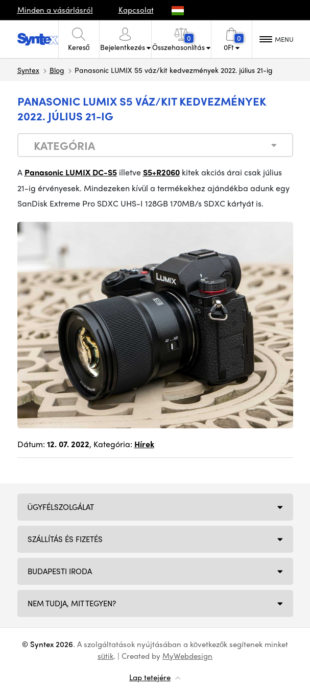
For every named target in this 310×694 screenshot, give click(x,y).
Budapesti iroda (60, 571)
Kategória (64, 145)
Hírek (144, 444)
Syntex (28, 70)
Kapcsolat (136, 9)
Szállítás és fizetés (65, 539)
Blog (57, 70)
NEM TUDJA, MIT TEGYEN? (72, 603)
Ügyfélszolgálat (61, 506)
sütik (105, 655)
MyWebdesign (187, 655)
